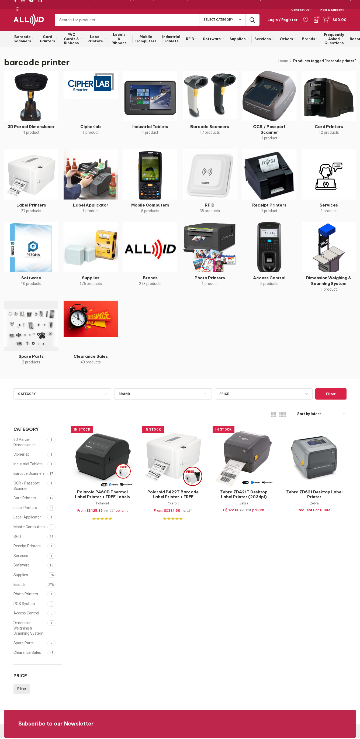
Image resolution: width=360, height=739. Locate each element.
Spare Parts (23, 644)
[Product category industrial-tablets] (150, 105)
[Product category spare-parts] (31, 335)
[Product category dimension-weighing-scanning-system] (329, 260)
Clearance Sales (27, 654)
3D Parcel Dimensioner (24, 443)
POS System (24, 605)
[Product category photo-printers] (210, 257)
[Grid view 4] (273, 415)
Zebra (244, 505)
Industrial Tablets (28, 465)
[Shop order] (322, 416)
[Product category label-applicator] (91, 184)
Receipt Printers (27, 547)
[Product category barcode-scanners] (210, 105)
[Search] (157, 21)
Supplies (20, 576)
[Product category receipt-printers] (269, 184)
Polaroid (102, 505)
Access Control (26, 615)
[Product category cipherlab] (91, 105)
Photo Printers (25, 595)
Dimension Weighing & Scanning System (28, 629)
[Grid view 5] (282, 415)
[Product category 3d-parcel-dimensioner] (31, 105)
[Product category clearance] (91, 335)
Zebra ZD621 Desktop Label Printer (315, 496)
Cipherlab (21, 456)
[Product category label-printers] (31, 184)
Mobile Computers (29, 528)
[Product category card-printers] (329, 105)
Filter (331, 395)
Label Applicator (27, 519)
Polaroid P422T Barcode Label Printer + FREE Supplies (173, 498)
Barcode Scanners (29, 475)
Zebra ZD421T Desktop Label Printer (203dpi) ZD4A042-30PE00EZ (244, 498)
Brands (19, 586)
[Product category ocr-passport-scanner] (269, 108)
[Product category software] (31, 257)
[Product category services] (329, 184)
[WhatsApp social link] (17, 9)
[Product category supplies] (91, 257)
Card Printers (24, 499)
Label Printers (25, 509)
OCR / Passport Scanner (26, 487)
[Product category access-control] (269, 257)
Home (283, 62)
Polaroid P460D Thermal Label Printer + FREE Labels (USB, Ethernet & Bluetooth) (101, 501)
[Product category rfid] (210, 184)
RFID (17, 538)
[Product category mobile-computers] (150, 184)
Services (20, 557)
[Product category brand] (150, 257)
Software (21, 567)
